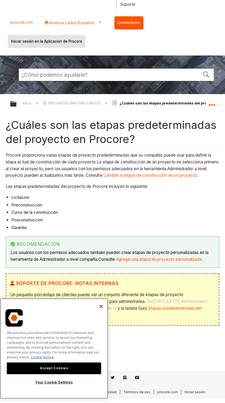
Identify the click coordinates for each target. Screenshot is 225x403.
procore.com (21, 22)
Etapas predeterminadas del (175, 308)
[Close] (101, 306)
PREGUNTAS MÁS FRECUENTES (72, 103)
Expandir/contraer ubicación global (211, 102)
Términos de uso (136, 392)
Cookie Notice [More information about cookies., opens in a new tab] (42, 357)
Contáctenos (129, 22)
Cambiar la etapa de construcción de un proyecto (150, 175)
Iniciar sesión (195, 392)
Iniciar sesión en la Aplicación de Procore (46, 41)
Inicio (27, 103)
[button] (206, 74)
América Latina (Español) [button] (71, 22)
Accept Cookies (54, 368)
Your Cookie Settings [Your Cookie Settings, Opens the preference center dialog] (54, 382)
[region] (54, 348)
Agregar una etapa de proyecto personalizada (159, 259)
